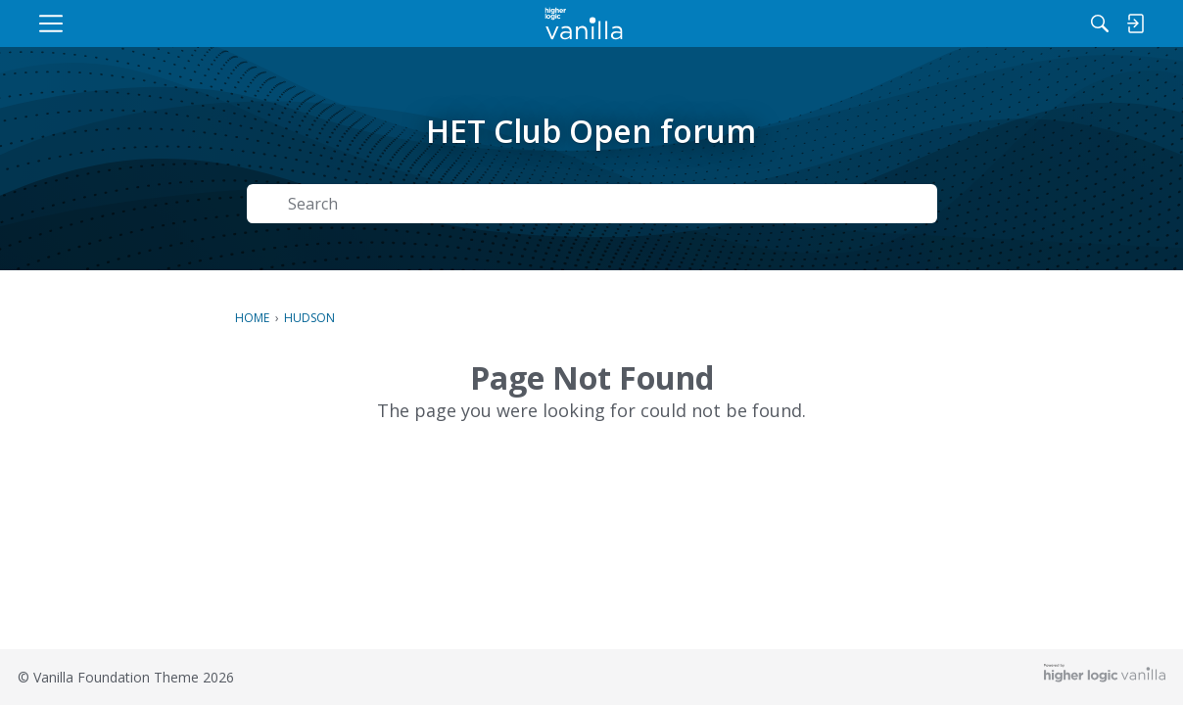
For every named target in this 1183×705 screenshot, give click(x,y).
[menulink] (192, 23)
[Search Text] (538, 204)
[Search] (945, 23)
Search (883, 203)
